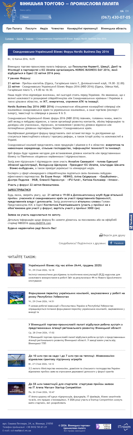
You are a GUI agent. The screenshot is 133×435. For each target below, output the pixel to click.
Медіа (44, 28)
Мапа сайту (25, 10)
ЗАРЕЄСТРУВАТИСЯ (19, 189)
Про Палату (14, 28)
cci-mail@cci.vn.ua (21, 430)
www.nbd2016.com (40, 223)
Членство (57, 28)
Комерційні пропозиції (82, 28)
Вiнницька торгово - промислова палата (69, 4)
